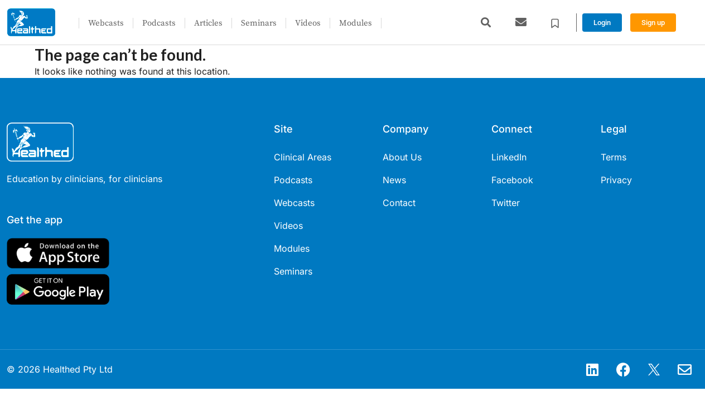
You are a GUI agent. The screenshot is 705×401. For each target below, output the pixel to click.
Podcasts (159, 23)
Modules (355, 23)
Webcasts (106, 23)
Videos (308, 23)
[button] (485, 22)
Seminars (259, 23)
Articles (208, 23)
